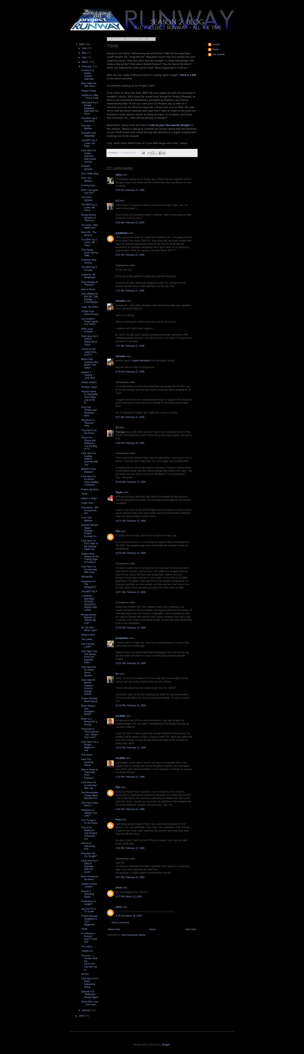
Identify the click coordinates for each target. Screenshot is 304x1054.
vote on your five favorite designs (169, 125)
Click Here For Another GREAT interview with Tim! (89, 459)
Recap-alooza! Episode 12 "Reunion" (88, 217)
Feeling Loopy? (89, 387)
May (84, 53)
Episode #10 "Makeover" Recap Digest (89, 994)
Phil (118, 531)
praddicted (121, 233)
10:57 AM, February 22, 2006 (131, 592)
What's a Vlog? (89, 498)
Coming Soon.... (89, 185)
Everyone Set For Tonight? (89, 854)
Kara (118, 819)
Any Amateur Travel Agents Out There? (89, 321)
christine (120, 301)
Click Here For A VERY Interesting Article (89, 982)
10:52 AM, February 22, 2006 (131, 553)
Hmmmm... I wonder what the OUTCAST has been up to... (89, 962)
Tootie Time (87, 503)
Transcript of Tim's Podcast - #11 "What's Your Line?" (90, 733)
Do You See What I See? (89, 629)
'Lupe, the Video (89, 307)
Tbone (119, 492)
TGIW (84, 494)
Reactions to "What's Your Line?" (89, 813)
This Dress (86, 754)
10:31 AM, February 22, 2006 (131, 520)
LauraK (216, 44)
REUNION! (87, 576)
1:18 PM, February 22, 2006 (130, 776)
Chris (119, 887)
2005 (82, 1016)
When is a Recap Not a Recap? (89, 722)
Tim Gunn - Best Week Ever (89, 226)
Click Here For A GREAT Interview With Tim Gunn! (89, 866)
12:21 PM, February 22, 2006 (131, 747)
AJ (117, 200)
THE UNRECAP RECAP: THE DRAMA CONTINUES (89, 298)
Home (152, 929)
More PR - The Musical (88, 233)
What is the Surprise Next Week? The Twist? (89, 363)
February (87, 66)
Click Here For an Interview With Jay (89, 785)
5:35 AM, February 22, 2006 (130, 190)
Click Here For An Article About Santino (88, 671)
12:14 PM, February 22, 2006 (131, 705)
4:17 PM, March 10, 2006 (129, 896)
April (84, 57)
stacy (119, 174)
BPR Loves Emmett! (87, 330)
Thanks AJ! (87, 951)
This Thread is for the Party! (89, 821)
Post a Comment (120, 922)
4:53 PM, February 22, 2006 (130, 848)
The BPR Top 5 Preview (89, 268)
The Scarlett (218, 54)
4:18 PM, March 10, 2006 (129, 915)
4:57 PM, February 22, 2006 (130, 877)
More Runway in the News (89, 878)
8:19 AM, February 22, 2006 (130, 371)
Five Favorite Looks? (88, 645)
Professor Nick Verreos (88, 261)
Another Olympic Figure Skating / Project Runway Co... (89, 531)
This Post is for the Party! (89, 431)
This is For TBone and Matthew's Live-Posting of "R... (89, 443)
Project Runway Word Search (89, 700)
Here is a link (188, 74)
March (85, 62)
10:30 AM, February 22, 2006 (131, 482)
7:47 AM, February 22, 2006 (130, 345)
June (84, 48)
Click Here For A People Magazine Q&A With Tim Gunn (90, 108)
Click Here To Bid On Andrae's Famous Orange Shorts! (88, 687)
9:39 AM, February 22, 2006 (130, 443)
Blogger (166, 1044)
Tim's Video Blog (89, 173)
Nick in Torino (88, 289)
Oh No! (85, 974)
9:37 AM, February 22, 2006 (130, 417)
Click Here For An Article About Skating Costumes (90, 480)
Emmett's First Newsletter (88, 134)
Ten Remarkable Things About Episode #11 (89, 795)
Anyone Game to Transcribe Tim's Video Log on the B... (89, 397)
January (86, 1010)
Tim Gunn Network (87, 198)
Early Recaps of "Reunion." (89, 283)
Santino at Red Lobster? (89, 885)
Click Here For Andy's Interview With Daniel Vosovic (88, 156)
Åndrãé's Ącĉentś (86, 167)
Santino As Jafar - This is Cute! (89, 96)
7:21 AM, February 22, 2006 (130, 290)
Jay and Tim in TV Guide (88, 910)
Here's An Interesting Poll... (88, 846)
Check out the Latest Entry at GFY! (89, 352)
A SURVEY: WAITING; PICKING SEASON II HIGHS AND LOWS (89, 603)
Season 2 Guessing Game (87, 894)
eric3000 (120, 716)
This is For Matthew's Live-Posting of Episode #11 (89, 833)
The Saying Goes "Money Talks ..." (89, 252)
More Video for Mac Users (89, 84)
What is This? (88, 635)
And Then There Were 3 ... (89, 804)
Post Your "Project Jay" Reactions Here (89, 411)
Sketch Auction (89, 382)
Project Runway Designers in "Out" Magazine (89, 920)
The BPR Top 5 (89, 591)
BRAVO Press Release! (88, 470)
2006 (82, 44)
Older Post (190, 929)
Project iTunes (88, 90)
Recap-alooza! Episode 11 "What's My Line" (88, 618)
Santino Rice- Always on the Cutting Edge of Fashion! (90, 558)
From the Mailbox (86, 127)
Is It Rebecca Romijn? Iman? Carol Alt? (89, 937)
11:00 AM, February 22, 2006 (131, 627)
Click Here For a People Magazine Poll (89, 746)
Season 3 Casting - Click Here (88, 375)
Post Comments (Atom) (133, 935)
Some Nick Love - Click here (89, 1003)
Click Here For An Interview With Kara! (89, 569)
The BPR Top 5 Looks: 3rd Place (89, 143)
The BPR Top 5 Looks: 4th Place (89, 207)
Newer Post (114, 929)
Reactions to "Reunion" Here (87, 423)
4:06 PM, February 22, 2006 (130, 809)
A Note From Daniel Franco (90, 313)
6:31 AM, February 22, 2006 (130, 254)
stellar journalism (141, 360)
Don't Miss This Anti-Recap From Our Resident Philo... (89, 657)
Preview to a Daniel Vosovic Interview (87, 74)
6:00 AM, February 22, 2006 (130, 222)
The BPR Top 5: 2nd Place (89, 119)
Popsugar (120, 432)
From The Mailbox (86, 179)
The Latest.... (88, 639)
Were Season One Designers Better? (88, 710)
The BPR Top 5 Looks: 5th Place (89, 242)
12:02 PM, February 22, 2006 (131, 663)
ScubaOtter (122, 638)
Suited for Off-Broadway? (88, 276)
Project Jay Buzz (89, 489)
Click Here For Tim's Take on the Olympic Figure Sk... (89, 545)
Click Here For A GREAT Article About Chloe (89, 340)
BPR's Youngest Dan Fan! (89, 191)
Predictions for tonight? (88, 902)
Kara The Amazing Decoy (87, 762)
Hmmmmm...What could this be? (89, 510)
